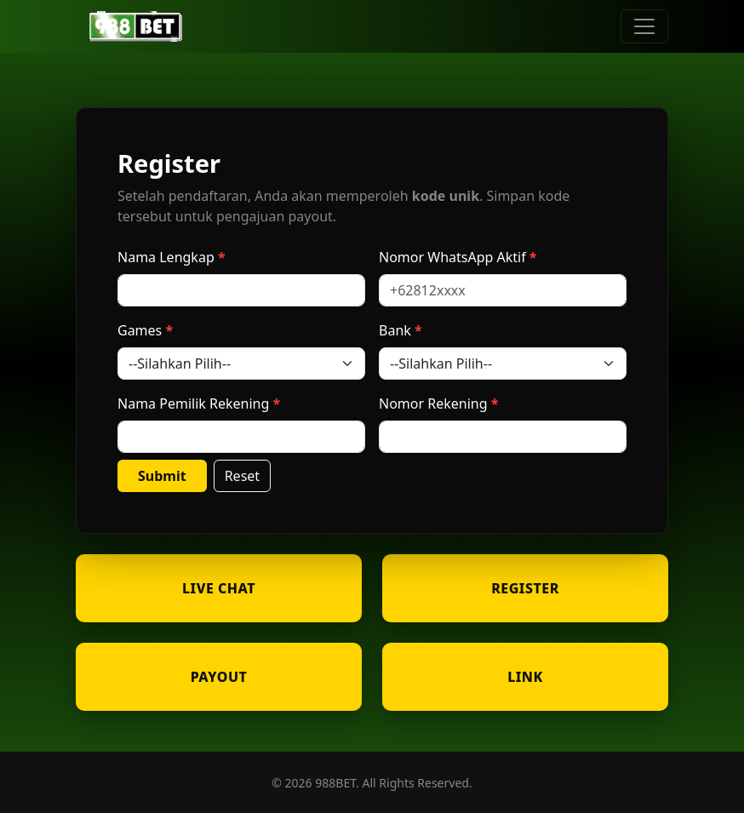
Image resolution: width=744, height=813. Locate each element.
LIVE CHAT (218, 588)
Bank (395, 330)
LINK (525, 676)
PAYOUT (219, 676)
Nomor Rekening (433, 403)
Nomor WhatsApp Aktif (452, 257)
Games (139, 330)
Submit (162, 476)
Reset (242, 476)
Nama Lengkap (166, 257)
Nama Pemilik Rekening (193, 403)
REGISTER (525, 588)
